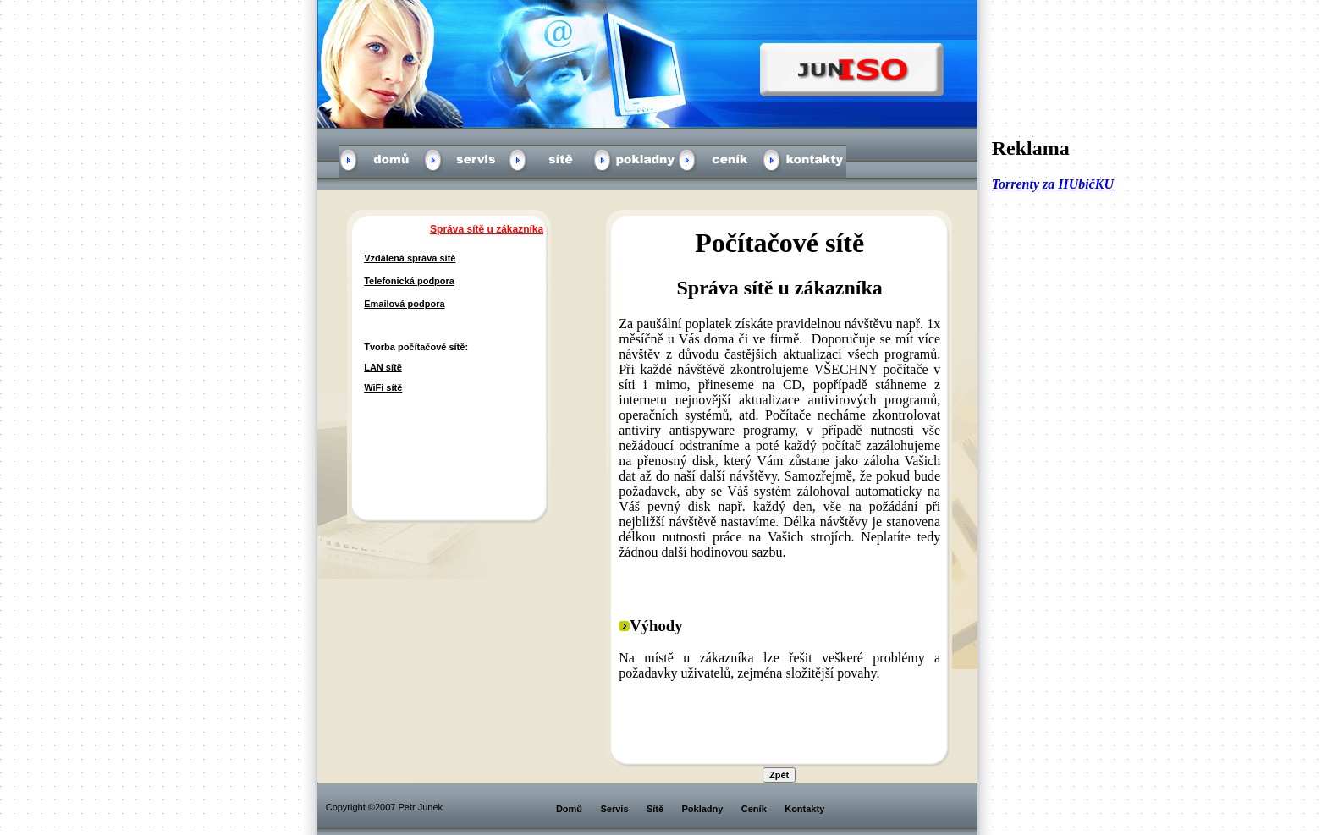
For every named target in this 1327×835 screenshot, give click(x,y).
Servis (614, 809)
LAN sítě (383, 367)
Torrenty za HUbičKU (1053, 184)
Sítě (655, 809)
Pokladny (703, 809)
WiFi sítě (383, 387)
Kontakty (804, 809)
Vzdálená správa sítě (409, 258)
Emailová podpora (404, 304)
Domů (569, 809)
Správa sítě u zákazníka (486, 229)
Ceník (754, 809)
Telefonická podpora (409, 281)
